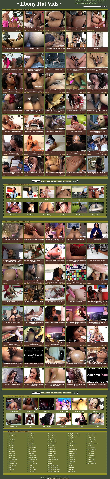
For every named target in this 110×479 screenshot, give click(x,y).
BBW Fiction (51, 449)
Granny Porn (71, 441)
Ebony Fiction (31, 471)
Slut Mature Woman (92, 443)
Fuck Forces (63, 214)
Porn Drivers (80, 214)
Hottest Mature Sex (72, 449)
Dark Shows (14, 199)
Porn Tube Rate (32, 443)
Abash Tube (14, 426)
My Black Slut (51, 445)
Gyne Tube (96, 426)
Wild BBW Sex (91, 447)
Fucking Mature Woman (74, 436)
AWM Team (52, 478)
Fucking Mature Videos (73, 434)
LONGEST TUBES (56, 181)
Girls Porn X (91, 453)
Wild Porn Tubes (63, 410)
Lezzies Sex (71, 467)
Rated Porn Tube (32, 447)
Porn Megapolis (91, 439)
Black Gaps (31, 461)
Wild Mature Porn (92, 449)
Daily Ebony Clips (32, 463)
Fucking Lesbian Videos (54, 469)
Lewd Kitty (70, 465)
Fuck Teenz (70, 439)
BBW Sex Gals (52, 451)
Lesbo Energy (71, 457)
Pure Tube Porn (32, 445)
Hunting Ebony (52, 443)
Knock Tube (31, 441)
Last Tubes (30, 214)
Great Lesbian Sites (72, 443)
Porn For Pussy (91, 455)
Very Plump (91, 445)
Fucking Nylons (72, 437)
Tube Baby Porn (32, 455)
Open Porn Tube (92, 463)
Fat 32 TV (50, 461)
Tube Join (47, 199)
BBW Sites (51, 455)
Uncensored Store (30, 410)
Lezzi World (71, 469)
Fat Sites (50, 463)
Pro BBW (90, 441)
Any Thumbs (47, 426)
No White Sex (51, 447)
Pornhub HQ (47, 214)
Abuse (67, 478)
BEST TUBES (36, 181)
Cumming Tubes (52, 457)
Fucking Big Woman (53, 465)
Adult (30, 426)
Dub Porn (96, 199)
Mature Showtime (92, 434)
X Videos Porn (91, 457)
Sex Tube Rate (31, 449)
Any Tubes (63, 426)
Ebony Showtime (52, 436)
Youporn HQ (96, 410)
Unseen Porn (47, 410)
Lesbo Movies (71, 459)
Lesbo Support (71, 461)
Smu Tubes (31, 453)
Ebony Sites (51, 437)
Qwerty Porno (96, 214)
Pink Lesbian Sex (92, 437)
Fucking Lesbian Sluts (53, 467)
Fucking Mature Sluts (53, 471)
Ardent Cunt (63, 199)
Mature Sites (91, 436)
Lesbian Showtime (72, 453)
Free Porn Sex (91, 459)
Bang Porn (80, 199)
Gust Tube (80, 426)
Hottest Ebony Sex (52, 441)
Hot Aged (70, 445)
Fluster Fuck (14, 214)
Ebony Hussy (51, 434)
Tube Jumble (14, 410)
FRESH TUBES (45, 181)
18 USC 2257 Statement (60, 478)
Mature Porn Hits (72, 471)
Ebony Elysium (32, 469)
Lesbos (69, 463)
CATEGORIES (67, 181)
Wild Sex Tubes (80, 410)
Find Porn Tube (91, 461)
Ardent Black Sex (32, 457)
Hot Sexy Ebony (52, 439)
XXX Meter (91, 451)
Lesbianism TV (71, 451)
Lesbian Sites (71, 455)
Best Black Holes (32, 459)
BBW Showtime (52, 453)
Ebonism (30, 465)
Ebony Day (31, 467)
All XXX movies (30, 199)
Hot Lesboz (71, 447)
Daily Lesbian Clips (53, 459)
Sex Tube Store (32, 451)
